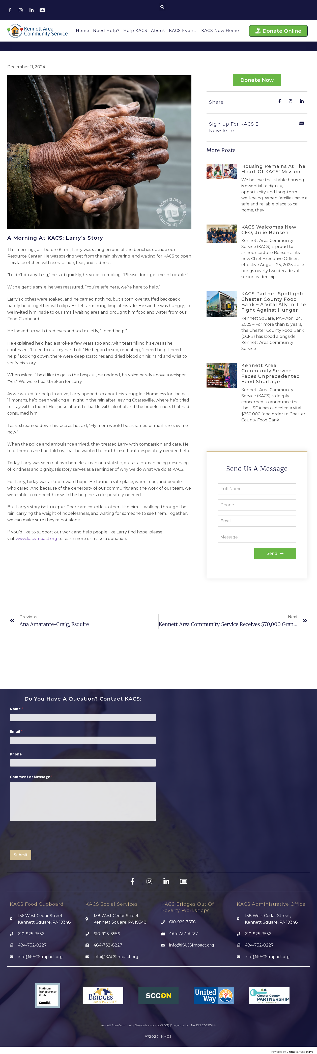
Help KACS (135, 30)
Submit (20, 855)
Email (16, 731)
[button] (162, 7)
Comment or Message (31, 776)
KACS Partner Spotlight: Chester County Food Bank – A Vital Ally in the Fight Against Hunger (273, 302)
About (158, 30)
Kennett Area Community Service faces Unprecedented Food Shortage (270, 374)
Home (82, 30)
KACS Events (183, 30)
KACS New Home (220, 30)
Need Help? (106, 30)
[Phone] (83, 763)
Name (16, 708)
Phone (16, 754)
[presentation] (48, 846)
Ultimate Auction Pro (299, 1051)
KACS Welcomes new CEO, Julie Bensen (268, 229)
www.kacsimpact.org (36, 538)
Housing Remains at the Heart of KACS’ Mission (273, 169)
